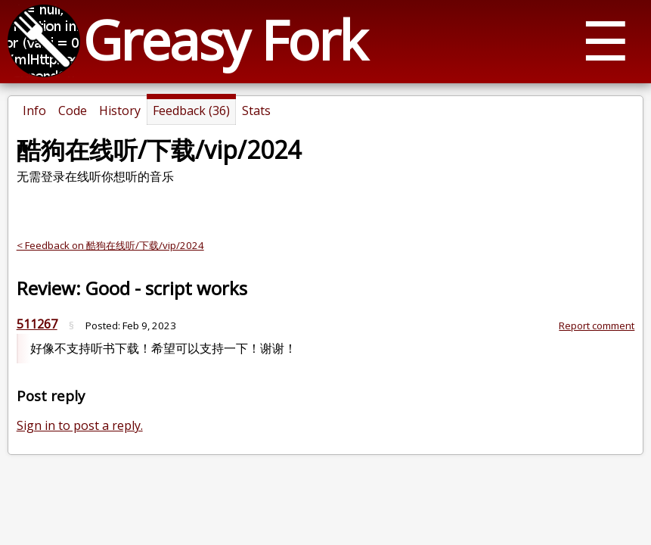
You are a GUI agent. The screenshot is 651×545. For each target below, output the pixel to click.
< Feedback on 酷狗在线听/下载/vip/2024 (110, 245)
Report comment (596, 325)
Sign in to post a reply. (80, 425)
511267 (37, 324)
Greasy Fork (224, 39)
